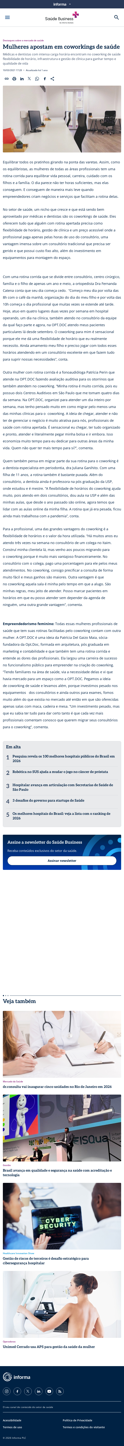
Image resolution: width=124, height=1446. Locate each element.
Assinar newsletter (62, 861)
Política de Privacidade (77, 1420)
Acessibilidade (12, 1420)
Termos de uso (12, 1427)
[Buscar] (116, 17)
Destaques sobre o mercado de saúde (23, 40)
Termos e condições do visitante (84, 1427)
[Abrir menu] (7, 17)
